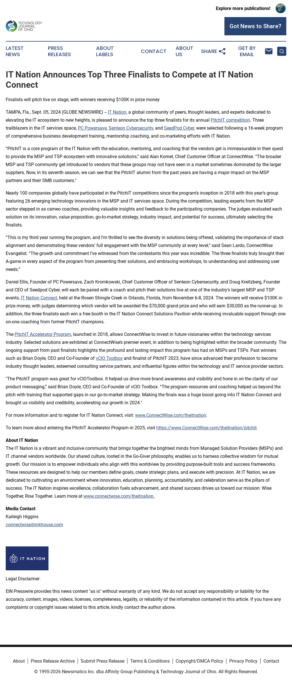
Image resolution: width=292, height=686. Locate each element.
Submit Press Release (102, 661)
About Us (184, 51)
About (19, 661)
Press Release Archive (53, 661)
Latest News (15, 51)
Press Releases (59, 51)
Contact (154, 51)
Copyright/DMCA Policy (199, 661)
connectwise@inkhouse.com (34, 524)
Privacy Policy (243, 661)
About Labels (105, 51)
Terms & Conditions (150, 661)
